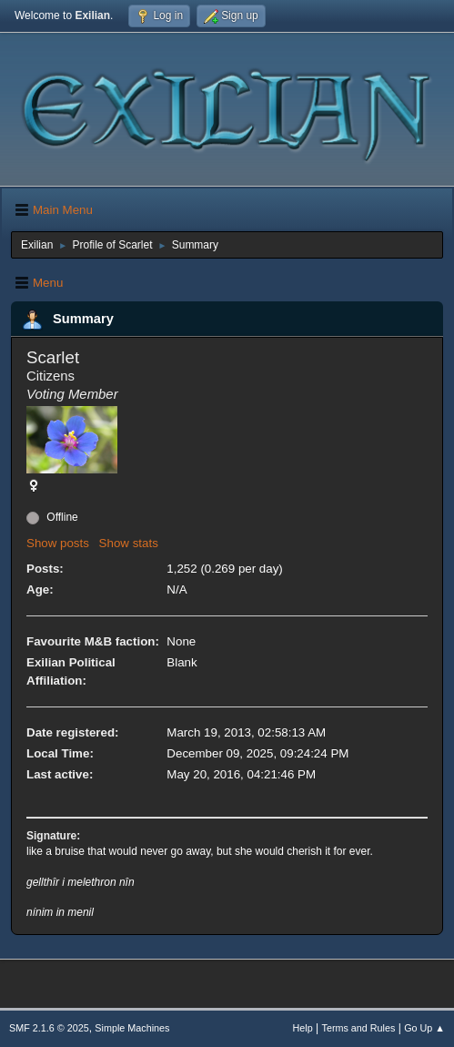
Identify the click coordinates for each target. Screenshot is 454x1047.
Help (303, 1027)
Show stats (128, 543)
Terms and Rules (359, 1027)
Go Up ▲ (424, 1027)
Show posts (57, 543)
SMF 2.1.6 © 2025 (49, 1027)
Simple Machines (132, 1027)
